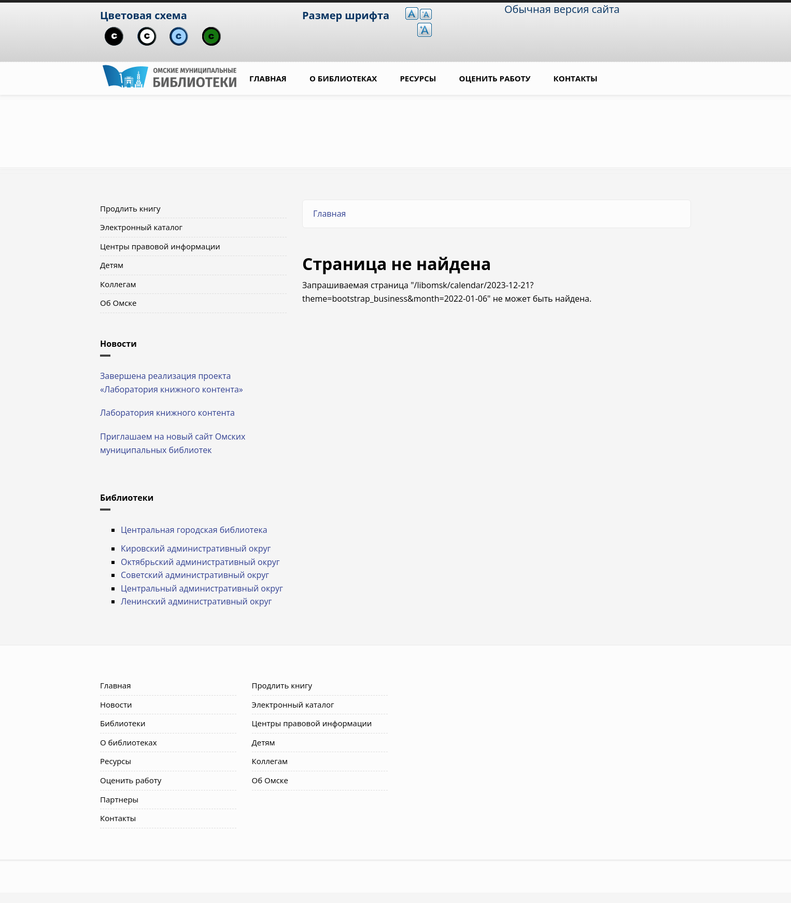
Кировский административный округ (196, 548)
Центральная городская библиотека (194, 529)
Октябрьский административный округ (200, 562)
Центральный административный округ (202, 588)
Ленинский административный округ (196, 601)
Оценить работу (495, 78)
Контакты (576, 78)
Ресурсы (418, 78)
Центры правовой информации (160, 246)
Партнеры (119, 799)
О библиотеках (343, 78)
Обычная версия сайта (561, 9)
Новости (116, 704)
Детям (111, 265)
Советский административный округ (195, 575)
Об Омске (118, 303)
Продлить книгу (130, 208)
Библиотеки (123, 723)
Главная (268, 78)
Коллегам (118, 284)
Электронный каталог (141, 227)
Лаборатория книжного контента (167, 412)
